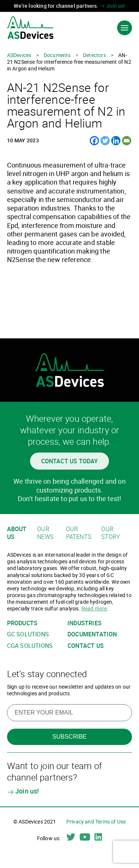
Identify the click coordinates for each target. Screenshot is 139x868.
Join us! (112, 5)
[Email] (126, 140)
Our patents (78, 532)
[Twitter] (105, 140)
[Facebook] (94, 140)
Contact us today (69, 461)
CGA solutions (30, 646)
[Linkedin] (115, 140)
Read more (94, 608)
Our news (45, 532)
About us (17, 532)
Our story (110, 532)
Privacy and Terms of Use (96, 821)
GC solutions (28, 634)
